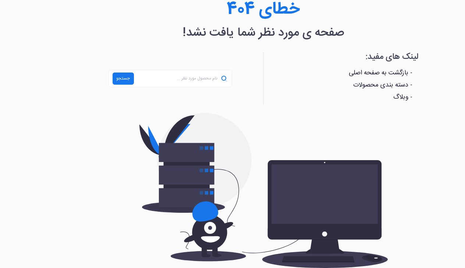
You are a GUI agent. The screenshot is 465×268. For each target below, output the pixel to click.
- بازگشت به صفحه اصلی (349, 73)
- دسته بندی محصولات (351, 85)
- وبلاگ (371, 97)
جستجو (92, 78)
